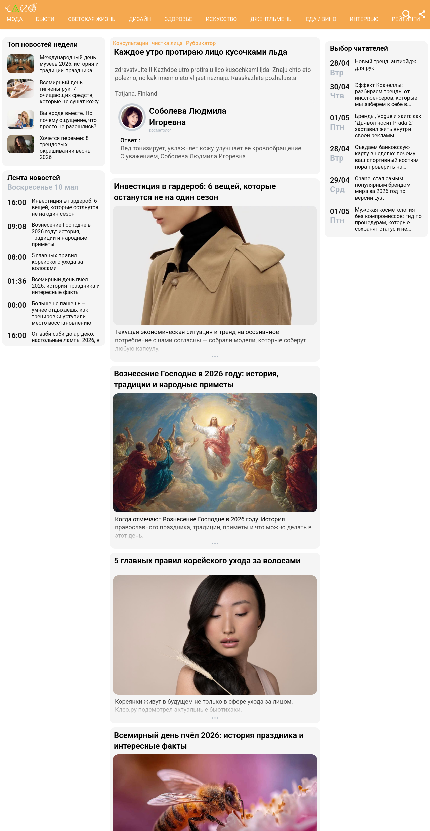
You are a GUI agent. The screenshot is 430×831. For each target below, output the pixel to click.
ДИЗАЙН (140, 19)
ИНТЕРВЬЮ (364, 19)
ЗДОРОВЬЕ (178, 19)
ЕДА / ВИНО (321, 19)
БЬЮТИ (45, 19)
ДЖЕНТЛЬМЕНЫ (271, 19)
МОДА (15, 19)
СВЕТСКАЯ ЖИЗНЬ (91, 19)
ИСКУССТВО (221, 19)
